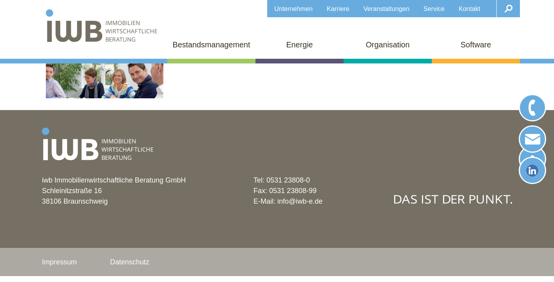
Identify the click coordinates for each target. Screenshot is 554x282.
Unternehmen (293, 8)
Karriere (338, 8)
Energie (299, 44)
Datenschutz (129, 262)
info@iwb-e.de (299, 201)
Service (434, 8)
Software (475, 44)
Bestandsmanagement (211, 44)
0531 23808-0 (288, 180)
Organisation (387, 44)
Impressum (59, 262)
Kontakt (469, 8)
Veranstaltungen (386, 8)
